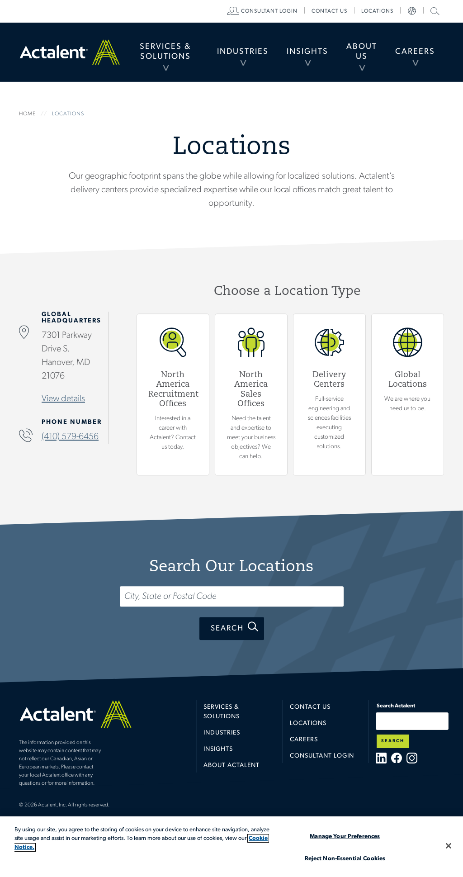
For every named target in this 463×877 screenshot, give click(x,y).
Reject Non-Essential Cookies (345, 859)
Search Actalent (433, 10)
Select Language (412, 11)
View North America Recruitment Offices (173, 393)
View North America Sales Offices (251, 393)
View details (63, 398)
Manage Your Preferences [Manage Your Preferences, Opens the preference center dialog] (345, 836)
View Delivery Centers (329, 393)
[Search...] (232, 596)
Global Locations (408, 393)
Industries (243, 51)
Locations (377, 11)
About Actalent (231, 765)
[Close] (448, 846)
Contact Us (310, 707)
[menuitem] (165, 52)
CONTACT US (329, 11)
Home (69, 51)
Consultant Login (269, 11)
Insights (307, 51)
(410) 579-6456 (70, 436)
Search (227, 628)
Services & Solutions (165, 52)
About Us (361, 52)
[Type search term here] (412, 721)
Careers (415, 51)
